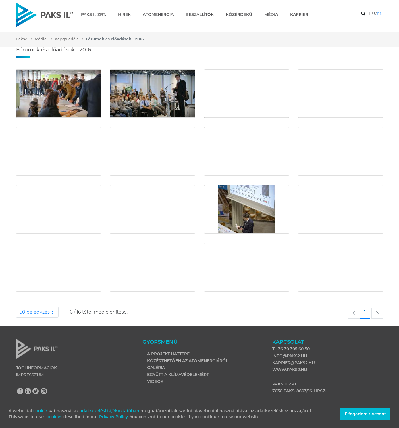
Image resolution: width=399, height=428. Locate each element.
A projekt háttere (168, 353)
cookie (40, 410)
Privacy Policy (113, 416)
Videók (155, 381)
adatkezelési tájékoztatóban (109, 410)
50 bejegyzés (39, 312)
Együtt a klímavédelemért (178, 374)
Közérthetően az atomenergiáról (187, 360)
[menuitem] (96, 14)
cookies (55, 416)
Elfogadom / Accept (365, 413)
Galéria (156, 367)
